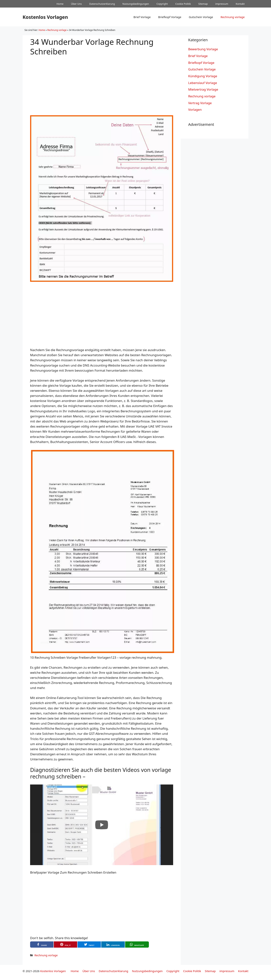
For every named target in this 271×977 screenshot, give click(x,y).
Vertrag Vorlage (200, 103)
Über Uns (76, 3)
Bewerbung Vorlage (203, 49)
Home (59, 3)
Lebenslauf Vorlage (202, 83)
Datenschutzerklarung (102, 3)
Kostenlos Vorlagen (45, 17)
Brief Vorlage (142, 17)
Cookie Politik (183, 3)
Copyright (162, 3)
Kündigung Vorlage (202, 76)
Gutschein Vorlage (201, 17)
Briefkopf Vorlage (169, 17)
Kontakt (240, 3)
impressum (221, 3)
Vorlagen (195, 109)
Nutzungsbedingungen (135, 3)
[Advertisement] (101, 82)
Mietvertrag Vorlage (203, 89)
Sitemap (203, 3)
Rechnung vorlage (233, 17)
